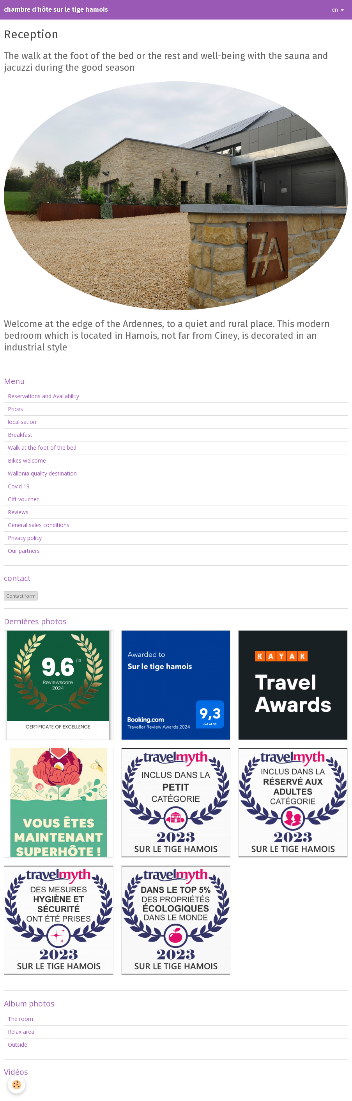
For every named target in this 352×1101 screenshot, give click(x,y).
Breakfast (20, 434)
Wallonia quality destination (42, 473)
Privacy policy (25, 538)
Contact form (20, 596)
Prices (15, 409)
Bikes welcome (27, 460)
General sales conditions (38, 525)
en (335, 9)
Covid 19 (19, 486)
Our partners (24, 550)
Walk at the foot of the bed (42, 447)
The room (20, 1018)
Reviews (18, 512)
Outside (17, 1044)
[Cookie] (16, 1085)
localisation (22, 421)
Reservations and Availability (43, 396)
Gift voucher (23, 499)
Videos (16, 1086)
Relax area (21, 1031)
